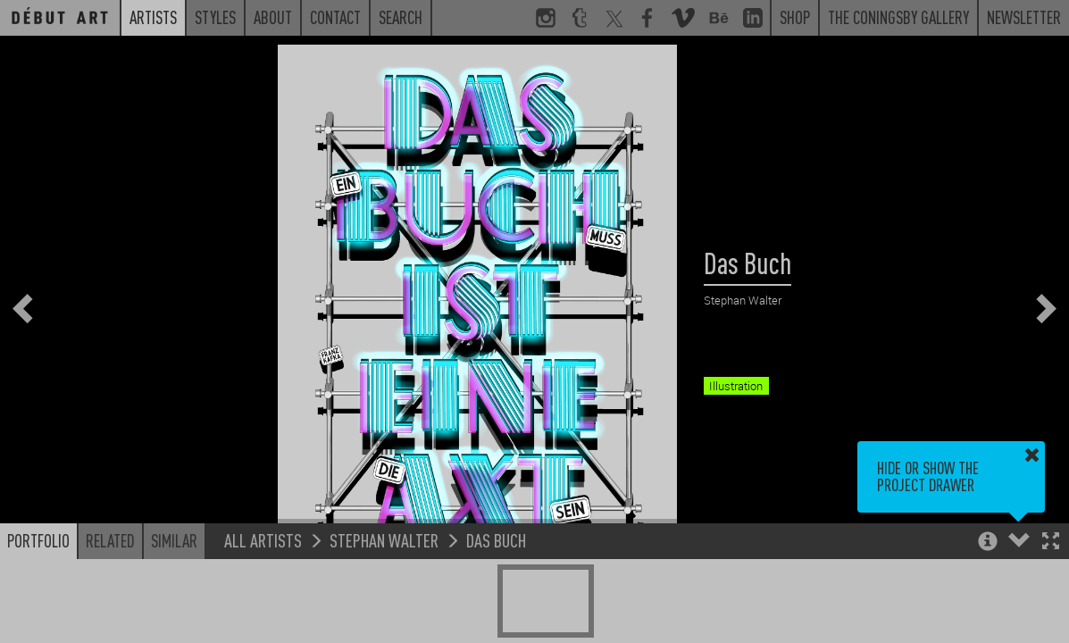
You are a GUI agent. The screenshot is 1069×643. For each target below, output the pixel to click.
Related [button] (110, 540)
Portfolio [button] (38, 540)
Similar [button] (174, 540)
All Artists (263, 540)
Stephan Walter (384, 540)
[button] (1050, 542)
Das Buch (496, 540)
